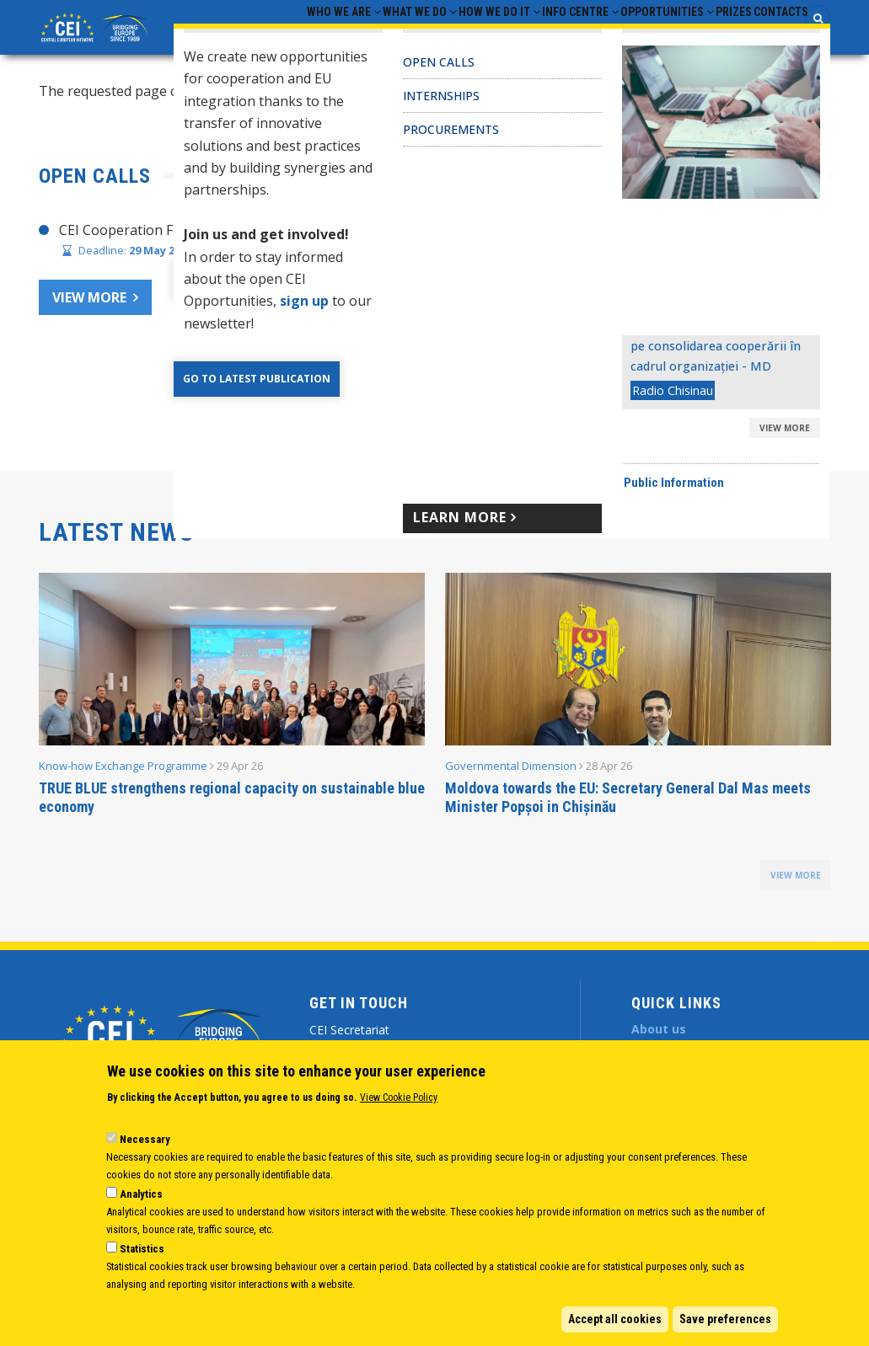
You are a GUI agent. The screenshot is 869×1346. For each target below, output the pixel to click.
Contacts (771, 34)
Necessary (145, 1139)
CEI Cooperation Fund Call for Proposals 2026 (203, 245)
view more (795, 890)
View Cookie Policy (398, 1097)
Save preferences (725, 1319)
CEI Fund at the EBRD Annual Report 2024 (596, 364)
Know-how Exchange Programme (123, 780)
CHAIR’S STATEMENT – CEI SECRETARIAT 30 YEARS (626, 245)
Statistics (142, 1248)
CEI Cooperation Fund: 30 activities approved (606, 332)
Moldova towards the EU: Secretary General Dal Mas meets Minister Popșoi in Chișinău (628, 812)
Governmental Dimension (511, 780)
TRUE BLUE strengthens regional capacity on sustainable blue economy (232, 812)
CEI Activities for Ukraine (543, 396)
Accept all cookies (615, 1319)
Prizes (707, 34)
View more (89, 312)
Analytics (141, 1194)
